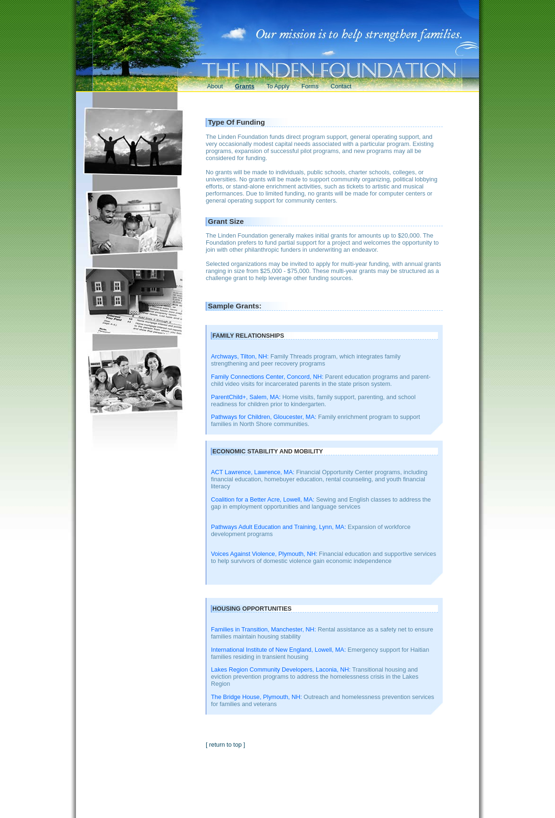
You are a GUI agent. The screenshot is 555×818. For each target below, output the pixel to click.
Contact (341, 86)
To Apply (278, 86)
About (215, 86)
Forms (310, 86)
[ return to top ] (225, 744)
